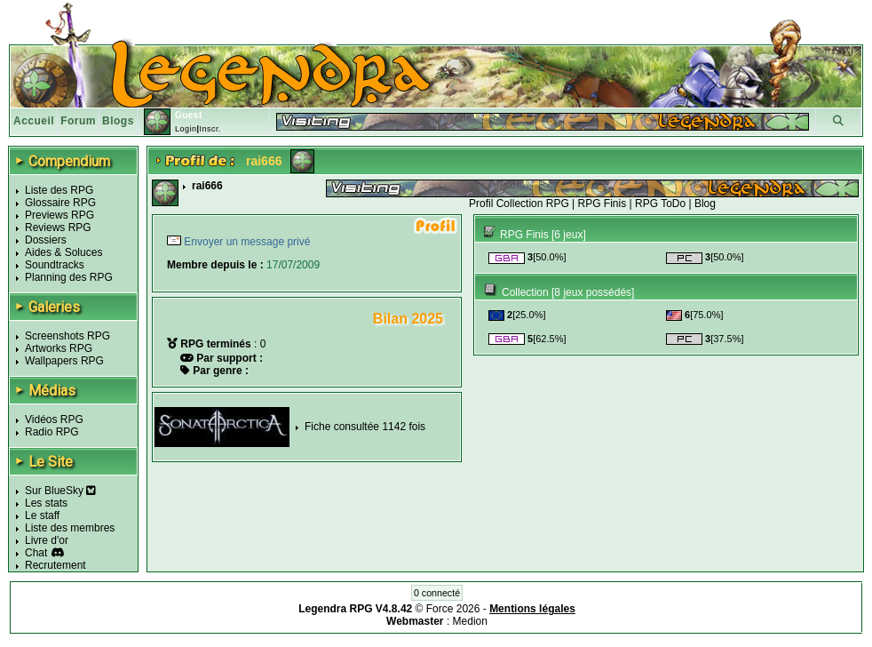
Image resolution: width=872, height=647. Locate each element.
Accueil (33, 121)
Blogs (118, 121)
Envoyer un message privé (245, 242)
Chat (36, 553)
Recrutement (55, 565)
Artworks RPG (58, 348)
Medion (470, 621)
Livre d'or (46, 540)
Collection (525, 292)
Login (186, 128)
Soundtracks (54, 265)
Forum (78, 121)
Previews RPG (59, 215)
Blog (705, 203)
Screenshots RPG (67, 336)
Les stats (46, 503)
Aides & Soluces (63, 252)
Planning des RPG (69, 277)
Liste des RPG (59, 190)
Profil (481, 203)
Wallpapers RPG (64, 361)
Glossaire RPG (60, 202)
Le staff (42, 515)
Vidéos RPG (54, 419)
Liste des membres (70, 528)
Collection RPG (532, 203)
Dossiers (46, 240)
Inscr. (210, 128)
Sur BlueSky (60, 490)
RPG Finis (602, 203)
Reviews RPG (58, 227)
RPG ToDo (660, 203)
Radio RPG (52, 432)
